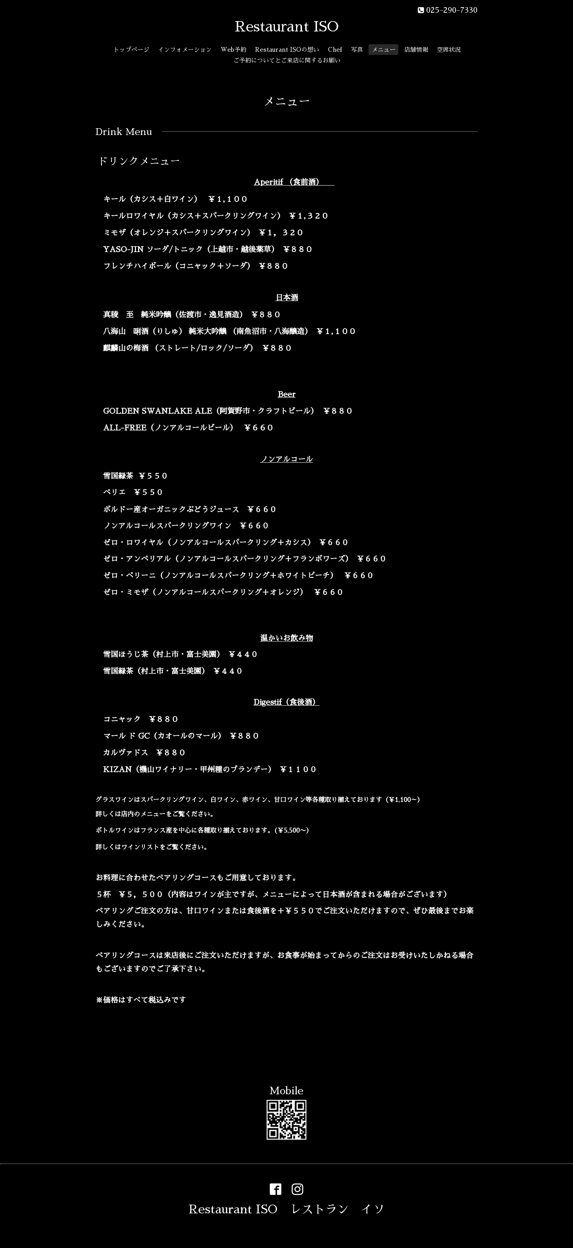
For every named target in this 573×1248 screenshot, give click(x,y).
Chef (335, 50)
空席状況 (449, 50)
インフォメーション (185, 50)
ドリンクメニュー (138, 161)
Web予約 (233, 50)
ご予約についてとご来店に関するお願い (287, 60)
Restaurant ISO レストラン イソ (287, 1209)
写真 (357, 50)
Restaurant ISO (287, 27)
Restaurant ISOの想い (287, 50)
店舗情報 (416, 50)
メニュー (384, 50)
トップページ (131, 50)
